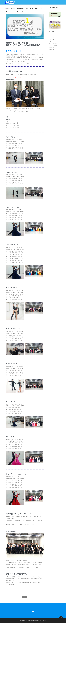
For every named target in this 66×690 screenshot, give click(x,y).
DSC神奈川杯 (51, 37)
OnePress (34, 620)
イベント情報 (51, 39)
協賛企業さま (51, 47)
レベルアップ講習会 (53, 45)
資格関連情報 (51, 49)
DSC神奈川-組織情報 (53, 36)
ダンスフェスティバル (53, 43)
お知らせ (50, 41)
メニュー (60, 2)
